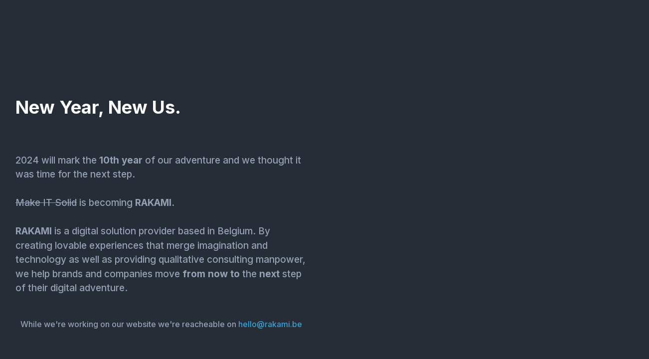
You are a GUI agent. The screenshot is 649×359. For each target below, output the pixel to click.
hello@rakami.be (270, 324)
